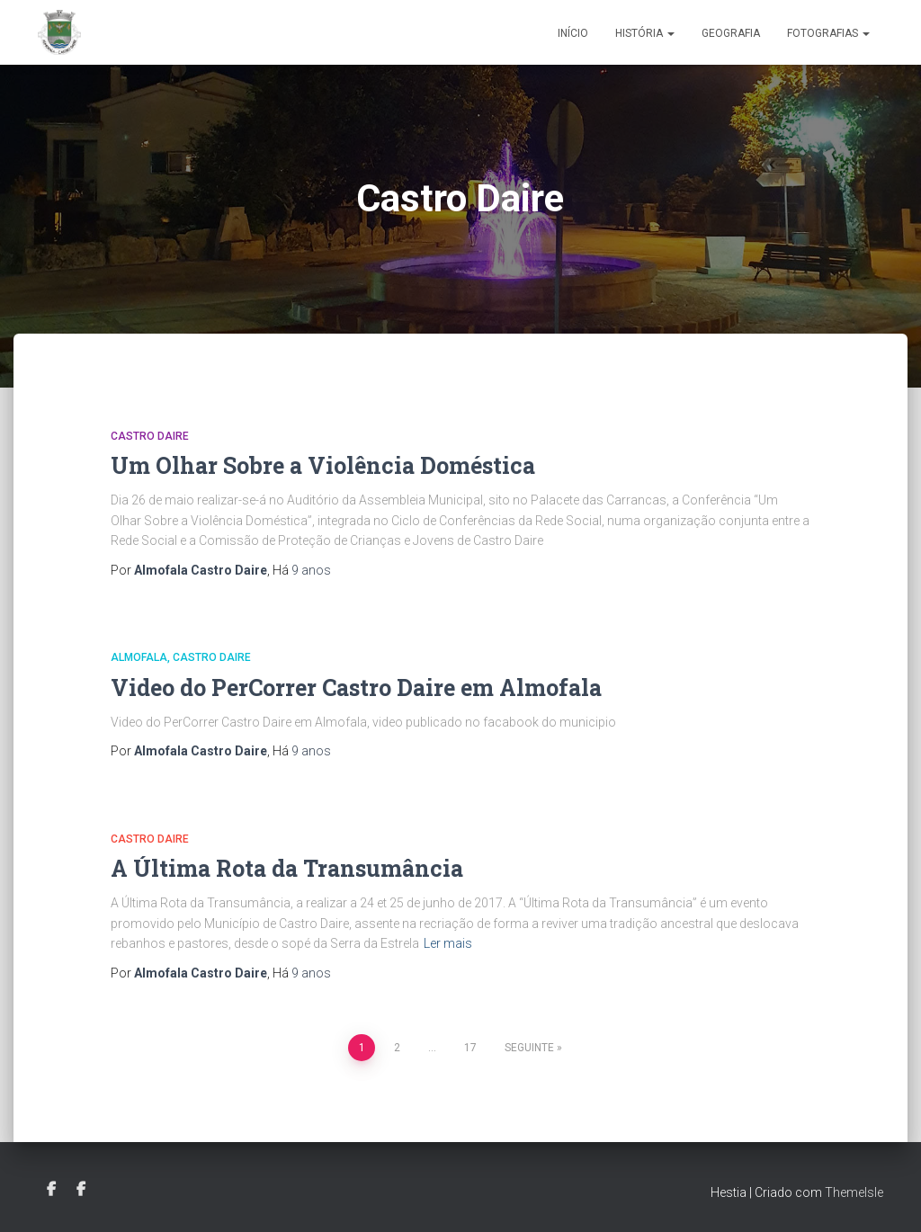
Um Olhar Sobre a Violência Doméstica (323, 465)
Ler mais (448, 943)
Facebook (51, 1189)
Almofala (139, 657)
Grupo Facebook (80, 1189)
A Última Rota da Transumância (287, 868)
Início (573, 33)
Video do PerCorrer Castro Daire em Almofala (356, 687)
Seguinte (529, 1047)
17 (470, 1047)
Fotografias (828, 33)
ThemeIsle (854, 1192)
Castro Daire (150, 436)
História (645, 33)
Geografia (731, 33)
